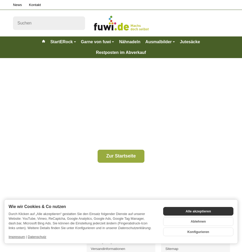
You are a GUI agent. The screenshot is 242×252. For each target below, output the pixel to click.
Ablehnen (198, 221)
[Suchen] (49, 23)
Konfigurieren (198, 232)
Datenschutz (37, 237)
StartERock (63, 42)
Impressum (17, 237)
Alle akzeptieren (198, 211)
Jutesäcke (190, 42)
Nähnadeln (130, 42)
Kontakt (35, 5)
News (17, 5)
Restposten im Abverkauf (121, 52)
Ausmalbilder (160, 42)
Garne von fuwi (97, 42)
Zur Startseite (121, 156)
